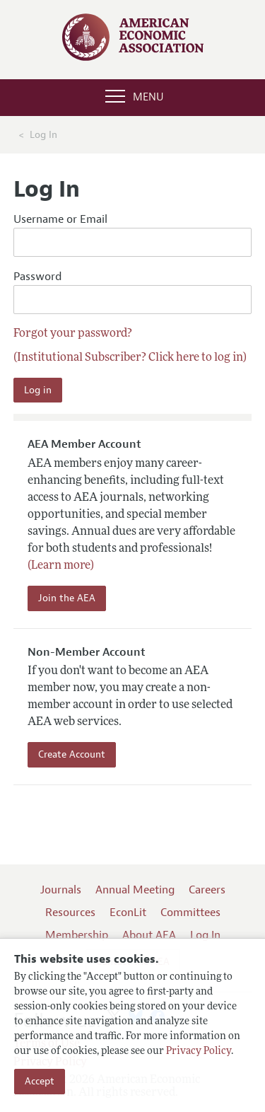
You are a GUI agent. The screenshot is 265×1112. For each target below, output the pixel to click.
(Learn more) (61, 566)
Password (132, 292)
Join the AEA (66, 598)
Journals (60, 890)
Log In (205, 935)
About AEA (149, 935)
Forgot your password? (72, 334)
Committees (190, 912)
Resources (70, 912)
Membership (76, 935)
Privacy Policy (198, 1051)
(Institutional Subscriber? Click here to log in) (130, 358)
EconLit (128, 912)
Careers (207, 890)
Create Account (71, 754)
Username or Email (132, 234)
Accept (39, 1081)
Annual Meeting (135, 890)
